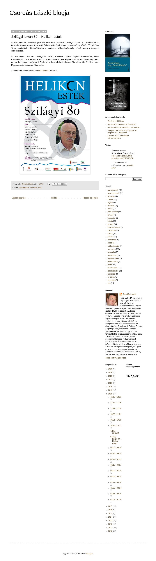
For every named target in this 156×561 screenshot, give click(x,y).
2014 (110, 517)
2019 (110, 390)
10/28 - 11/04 (115, 414)
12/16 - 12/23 (115, 397)
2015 (110, 513)
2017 (110, 506)
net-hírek (33, 187)
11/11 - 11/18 (115, 408)
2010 (110, 531)
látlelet (110, 237)
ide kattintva (43, 70)
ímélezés (111, 218)
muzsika (111, 243)
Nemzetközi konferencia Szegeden (122, 124)
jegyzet (110, 224)
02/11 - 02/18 (115, 494)
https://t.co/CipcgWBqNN (122, 156)
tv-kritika (111, 277)
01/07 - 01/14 (115, 500)
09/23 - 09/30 (115, 448)
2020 (110, 387)
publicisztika (113, 262)
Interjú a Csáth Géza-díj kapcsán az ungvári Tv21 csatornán (122, 131)
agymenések (113, 190)
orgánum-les (113, 258)
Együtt (110, 202)
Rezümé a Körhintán (116, 121)
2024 (110, 372)
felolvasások (113, 212)
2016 (110, 510)
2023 (110, 376)
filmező (110, 215)
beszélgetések (24, 187)
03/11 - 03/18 (115, 482)
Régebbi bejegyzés (90, 198)
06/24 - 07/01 (115, 459)
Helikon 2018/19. (114, 432)
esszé (110, 209)
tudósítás (111, 274)
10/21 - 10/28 (115, 420)
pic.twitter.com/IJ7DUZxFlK (122, 158)
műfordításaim (113, 246)
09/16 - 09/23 (115, 454)
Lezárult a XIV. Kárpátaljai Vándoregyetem (118, 137)
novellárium (112, 255)
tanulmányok (113, 271)
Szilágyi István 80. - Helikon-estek (115, 440)
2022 (110, 379)
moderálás (112, 240)
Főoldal (54, 198)
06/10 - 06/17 (115, 465)
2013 (110, 520)
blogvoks (111, 196)
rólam (40, 187)
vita (109, 283)
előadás (111, 206)
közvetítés (112, 230)
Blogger (89, 554)
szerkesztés (112, 268)
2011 (110, 528)
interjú (110, 221)
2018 (110, 394)
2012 (110, 524)
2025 (110, 369)
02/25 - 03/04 (115, 488)
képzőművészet (114, 227)
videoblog (111, 280)
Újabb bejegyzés (19, 198)
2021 (110, 383)
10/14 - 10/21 (115, 426)
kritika (110, 234)
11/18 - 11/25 (115, 403)
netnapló (111, 252)
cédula (110, 199)
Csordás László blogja (39, 12)
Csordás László (129, 294)
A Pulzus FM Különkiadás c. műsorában (124, 127)
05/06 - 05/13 (115, 477)
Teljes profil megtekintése (115, 358)
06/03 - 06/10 (115, 471)
